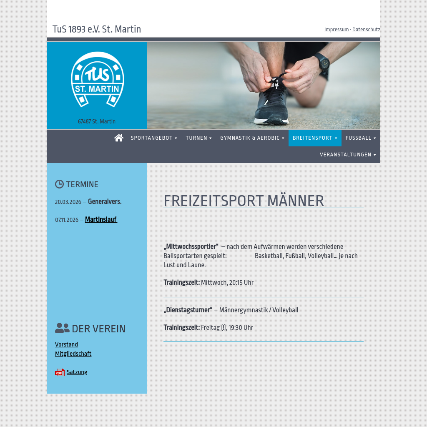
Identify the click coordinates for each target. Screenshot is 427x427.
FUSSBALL (359, 138)
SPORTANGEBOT (152, 138)
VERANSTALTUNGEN (346, 154)
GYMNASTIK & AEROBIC (250, 138)
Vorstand (66, 344)
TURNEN (196, 138)
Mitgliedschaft (73, 353)
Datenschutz (366, 29)
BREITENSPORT (313, 138)
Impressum (336, 29)
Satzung (77, 372)
